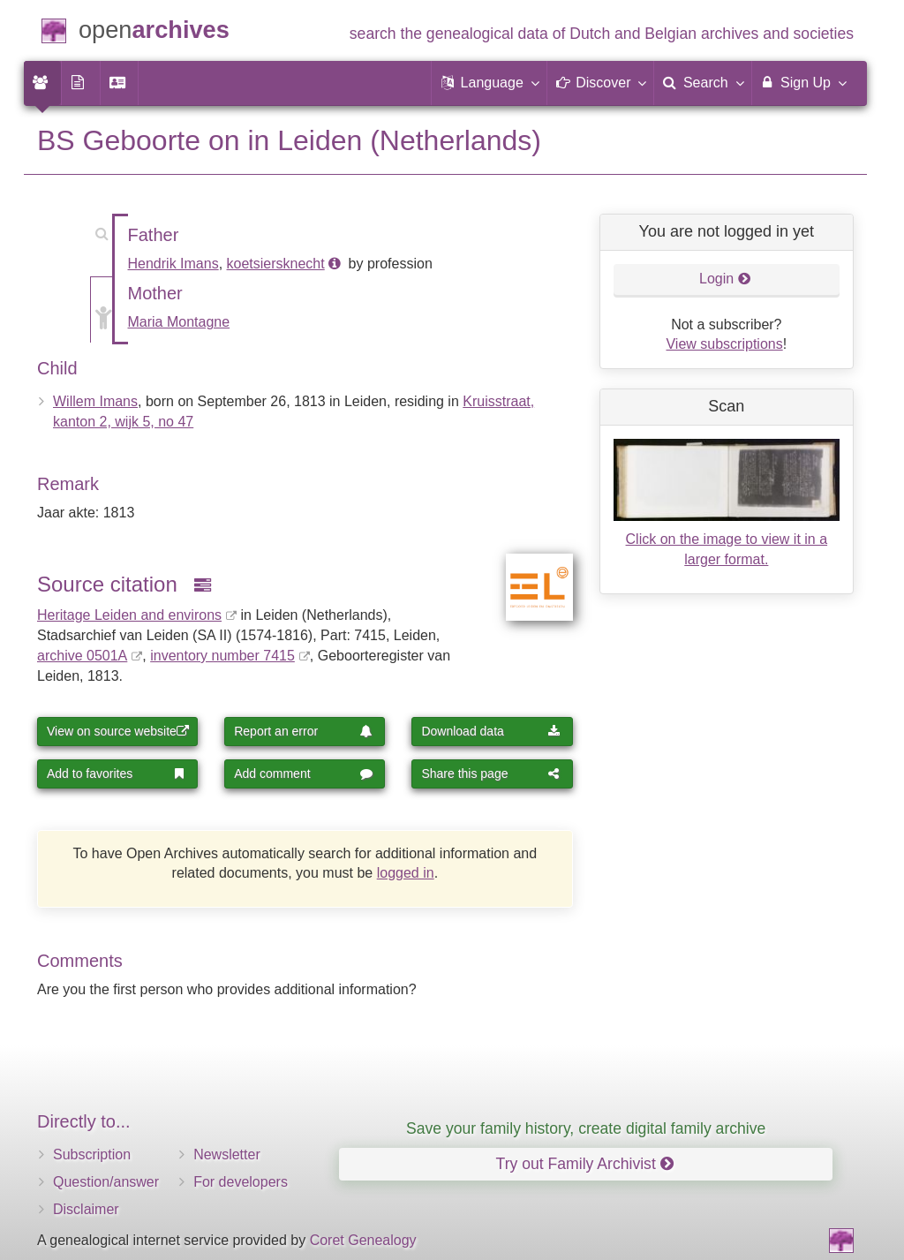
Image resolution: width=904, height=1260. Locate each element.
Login (725, 278)
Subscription (92, 1154)
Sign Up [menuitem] (803, 82)
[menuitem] (42, 83)
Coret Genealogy (363, 1240)
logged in (405, 872)
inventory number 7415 (222, 655)
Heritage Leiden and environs (129, 614)
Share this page (490, 773)
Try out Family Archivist (585, 1164)
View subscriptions (724, 343)
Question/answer (106, 1181)
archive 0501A (82, 655)
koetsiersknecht (276, 263)
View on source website (118, 731)
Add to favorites (116, 773)
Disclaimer (86, 1209)
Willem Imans (95, 401)
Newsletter (226, 1154)
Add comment (303, 773)
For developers (240, 1181)
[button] (489, 83)
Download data (490, 731)
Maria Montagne (179, 321)
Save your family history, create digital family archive (585, 1128)
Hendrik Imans (173, 263)
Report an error (303, 731)
